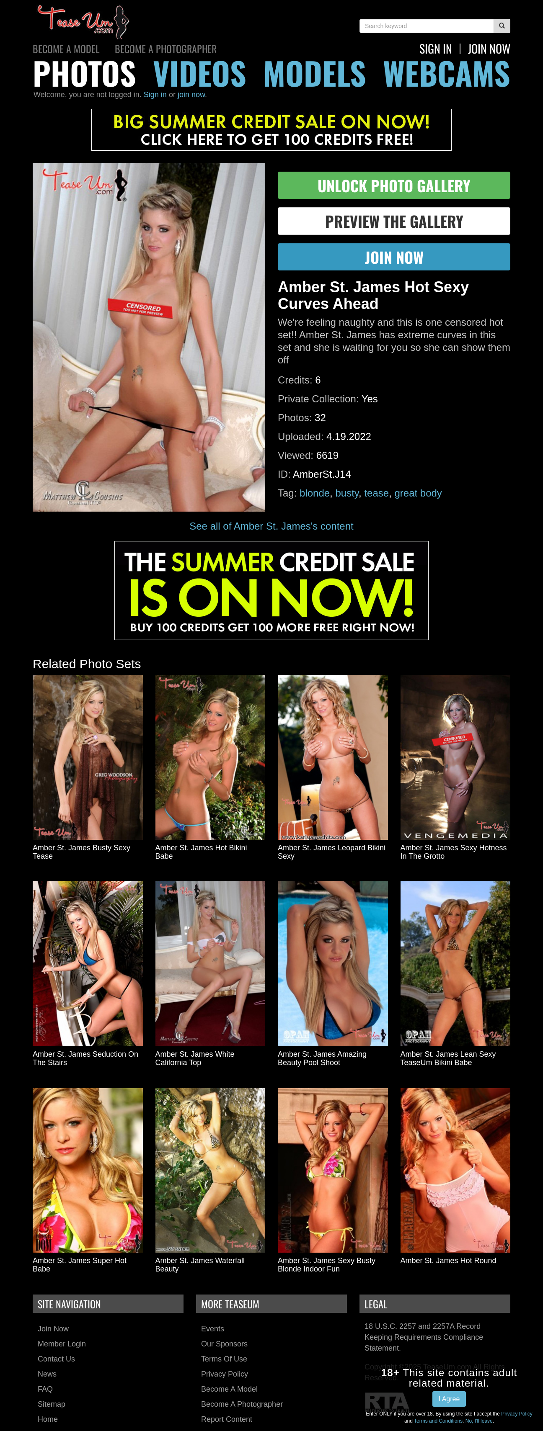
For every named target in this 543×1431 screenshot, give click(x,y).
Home (48, 1419)
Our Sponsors (224, 1344)
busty (347, 493)
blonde (315, 493)
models (314, 72)
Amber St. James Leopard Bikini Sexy (331, 852)
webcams (446, 72)
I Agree (449, 1399)
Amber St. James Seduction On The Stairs (85, 1058)
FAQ (45, 1389)
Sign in (155, 94)
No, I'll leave (479, 1421)
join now (489, 48)
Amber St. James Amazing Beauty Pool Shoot (322, 1058)
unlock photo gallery (394, 185)
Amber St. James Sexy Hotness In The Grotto (454, 852)
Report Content (226, 1419)
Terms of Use (224, 1359)
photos (84, 72)
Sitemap (51, 1404)
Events (212, 1329)
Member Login (62, 1344)
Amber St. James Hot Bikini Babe (201, 852)
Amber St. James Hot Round (448, 1260)
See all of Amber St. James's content (271, 526)
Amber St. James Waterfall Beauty (200, 1264)
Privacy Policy (224, 1374)
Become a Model (66, 48)
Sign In (435, 48)
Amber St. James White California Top (195, 1058)
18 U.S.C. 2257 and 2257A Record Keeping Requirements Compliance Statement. (424, 1337)
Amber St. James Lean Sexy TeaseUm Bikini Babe (448, 1058)
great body (418, 493)
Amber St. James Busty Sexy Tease (81, 852)
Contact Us (56, 1359)
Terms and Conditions (438, 1421)
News (47, 1374)
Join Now (53, 1329)
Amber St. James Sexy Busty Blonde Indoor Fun (326, 1264)
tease (376, 493)
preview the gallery (394, 221)
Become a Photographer (166, 48)
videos (199, 72)
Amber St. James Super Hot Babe (80, 1264)
